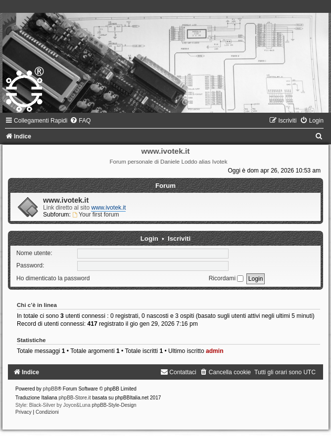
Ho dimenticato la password (53, 278)
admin (215, 351)
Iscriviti (179, 238)
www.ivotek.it (66, 200)
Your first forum (95, 214)
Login (149, 238)
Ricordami (226, 278)
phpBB (50, 389)
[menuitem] (80, 120)
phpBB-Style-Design (114, 405)
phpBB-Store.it (74, 397)
